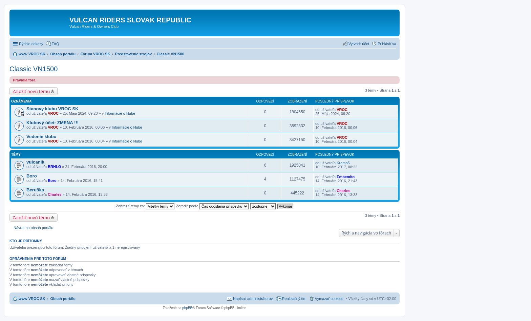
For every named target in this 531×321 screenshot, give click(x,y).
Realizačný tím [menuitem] (294, 299)
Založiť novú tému (31, 91)
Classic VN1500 (33, 69)
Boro (31, 175)
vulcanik (35, 162)
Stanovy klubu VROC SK (52, 108)
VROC (53, 113)
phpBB (187, 308)
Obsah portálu (63, 299)
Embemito (346, 177)
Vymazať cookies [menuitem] (329, 299)
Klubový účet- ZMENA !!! (52, 122)
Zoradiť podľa (212, 206)
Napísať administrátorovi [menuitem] (253, 299)
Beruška (35, 189)
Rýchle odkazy (31, 44)
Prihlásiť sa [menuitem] (387, 44)
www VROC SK (32, 299)
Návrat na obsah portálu (33, 228)
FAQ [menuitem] (55, 44)
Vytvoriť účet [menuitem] (358, 44)
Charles (54, 194)
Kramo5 (343, 163)
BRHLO (54, 167)
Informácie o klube (120, 113)
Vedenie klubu (41, 136)
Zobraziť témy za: (145, 206)
